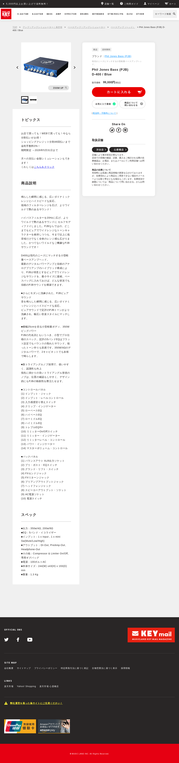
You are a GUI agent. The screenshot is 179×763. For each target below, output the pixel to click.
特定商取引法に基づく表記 (74, 668)
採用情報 (125, 668)
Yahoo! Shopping (26, 686)
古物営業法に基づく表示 (104, 668)
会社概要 (8, 668)
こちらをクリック (44, 167)
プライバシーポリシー (45, 668)
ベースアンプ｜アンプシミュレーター (86, 27)
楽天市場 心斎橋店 (49, 686)
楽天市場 (8, 686)
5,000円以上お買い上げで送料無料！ (27, 4)
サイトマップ (24, 668)
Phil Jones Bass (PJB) (118, 56)
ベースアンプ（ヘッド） (123, 27)
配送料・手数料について (104, 113)
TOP (15, 27)
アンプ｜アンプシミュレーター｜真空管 (42, 27)
